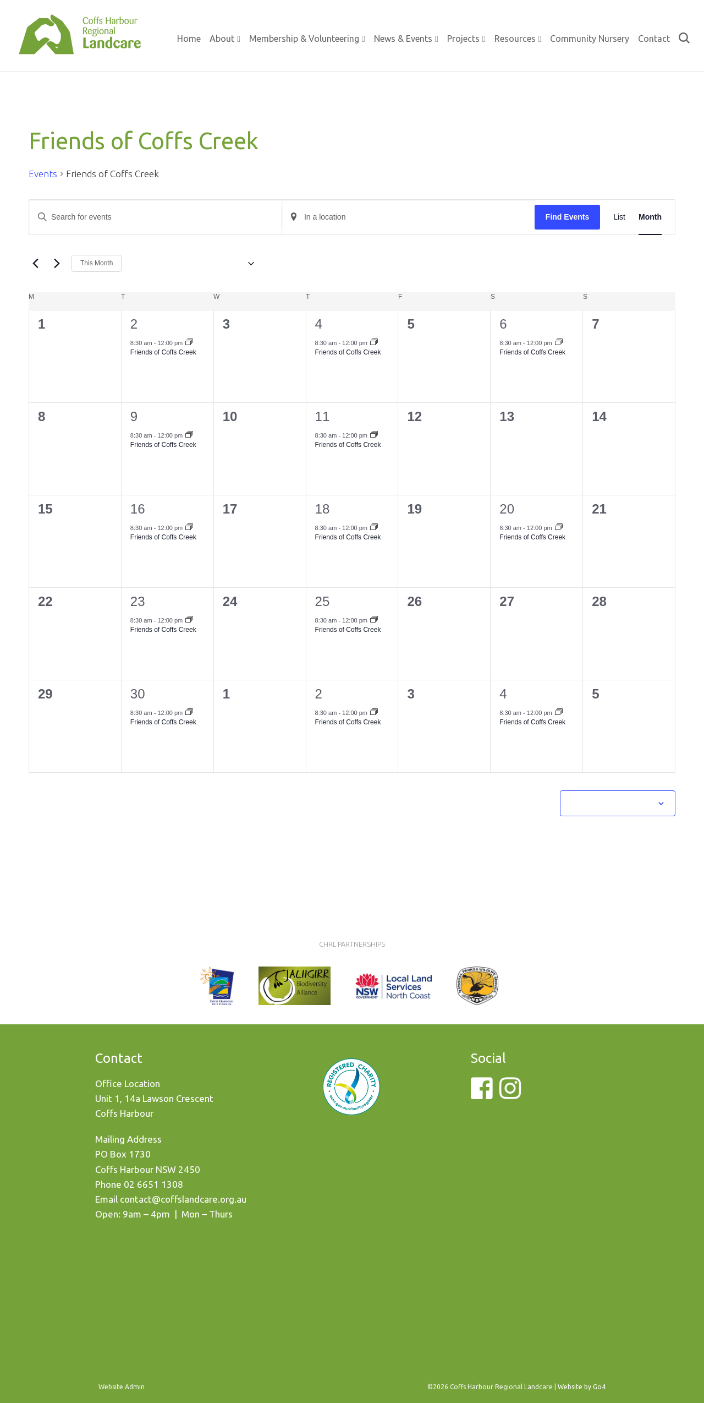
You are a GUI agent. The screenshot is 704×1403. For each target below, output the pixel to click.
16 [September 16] (137, 508)
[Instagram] (510, 1094)
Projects (463, 38)
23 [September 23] (137, 601)
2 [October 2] (318, 693)
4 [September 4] (318, 323)
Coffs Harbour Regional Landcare (79, 45)
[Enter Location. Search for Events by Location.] (408, 217)
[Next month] (56, 263)
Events (43, 173)
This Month (96, 263)
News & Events (403, 38)
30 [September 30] (137, 693)
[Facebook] (481, 1094)
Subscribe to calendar (611, 803)
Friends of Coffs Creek (163, 352)
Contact (654, 38)
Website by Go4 (582, 1386)
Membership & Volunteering (304, 38)
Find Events (567, 216)
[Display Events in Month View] (650, 217)
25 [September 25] (322, 601)
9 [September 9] (134, 416)
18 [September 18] (322, 508)
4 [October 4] (503, 693)
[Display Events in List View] (619, 217)
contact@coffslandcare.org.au (183, 1199)
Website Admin (121, 1386)
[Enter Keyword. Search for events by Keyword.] (155, 217)
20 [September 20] (506, 508)
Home (189, 38)
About (222, 38)
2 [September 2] (134, 323)
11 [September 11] (322, 416)
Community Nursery (589, 38)
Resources (515, 38)
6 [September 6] (503, 323)
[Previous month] (35, 263)
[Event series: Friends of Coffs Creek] (189, 343)
